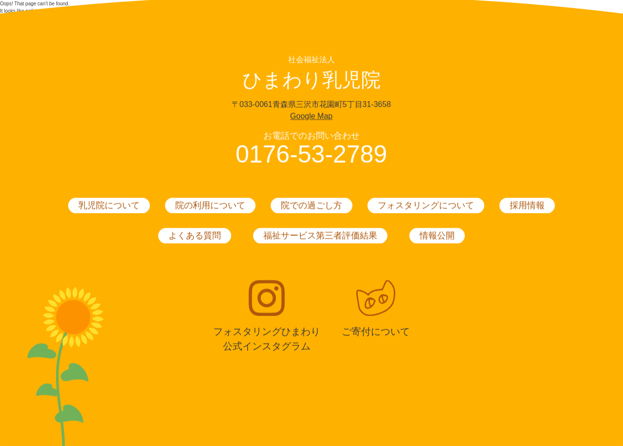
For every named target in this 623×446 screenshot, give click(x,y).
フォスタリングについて (426, 206)
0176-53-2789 (311, 155)
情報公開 (437, 236)
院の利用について (210, 206)
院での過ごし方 (311, 206)
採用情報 (527, 206)
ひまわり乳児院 (311, 80)
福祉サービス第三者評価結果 (320, 236)
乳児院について (109, 206)
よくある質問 (194, 236)
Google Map (311, 116)
